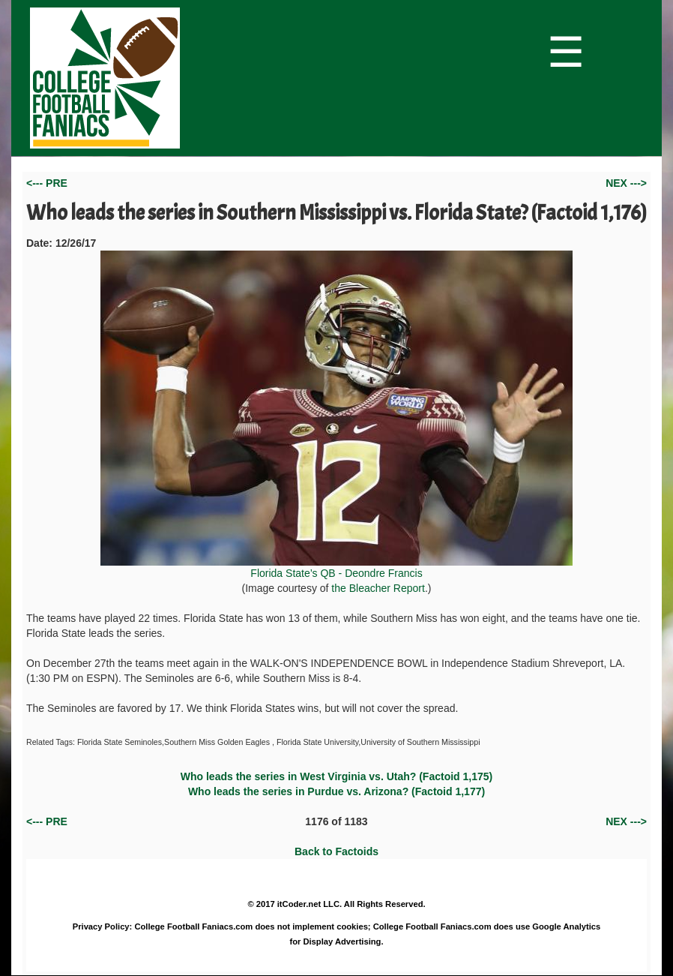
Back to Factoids (336, 851)
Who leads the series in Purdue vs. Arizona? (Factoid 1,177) (336, 791)
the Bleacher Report (378, 588)
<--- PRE (46, 183)
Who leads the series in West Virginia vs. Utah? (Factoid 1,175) (337, 776)
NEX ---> (626, 183)
